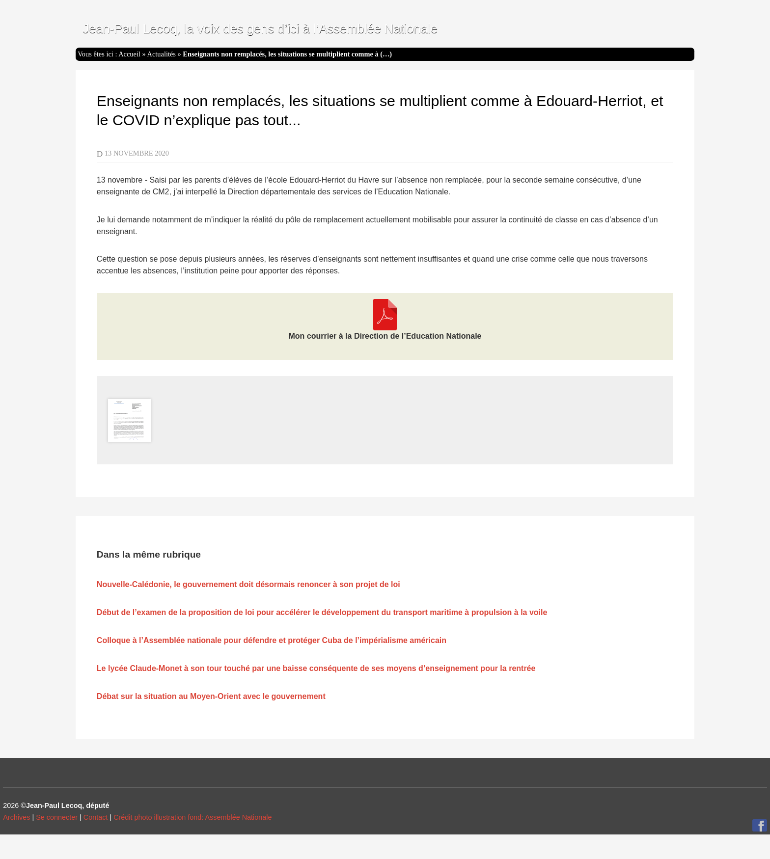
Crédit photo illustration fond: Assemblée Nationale (192, 817)
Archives (16, 817)
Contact (95, 817)
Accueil (129, 54)
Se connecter (57, 817)
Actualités (161, 54)
